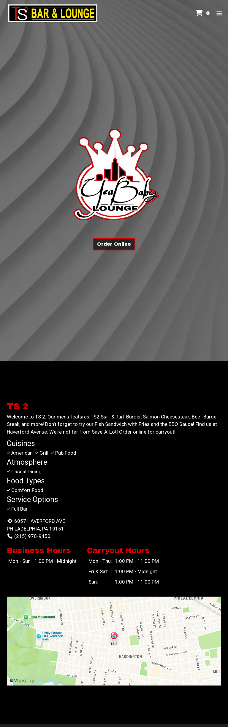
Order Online (114, 244)
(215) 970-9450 (28, 536)
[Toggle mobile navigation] (219, 13)
